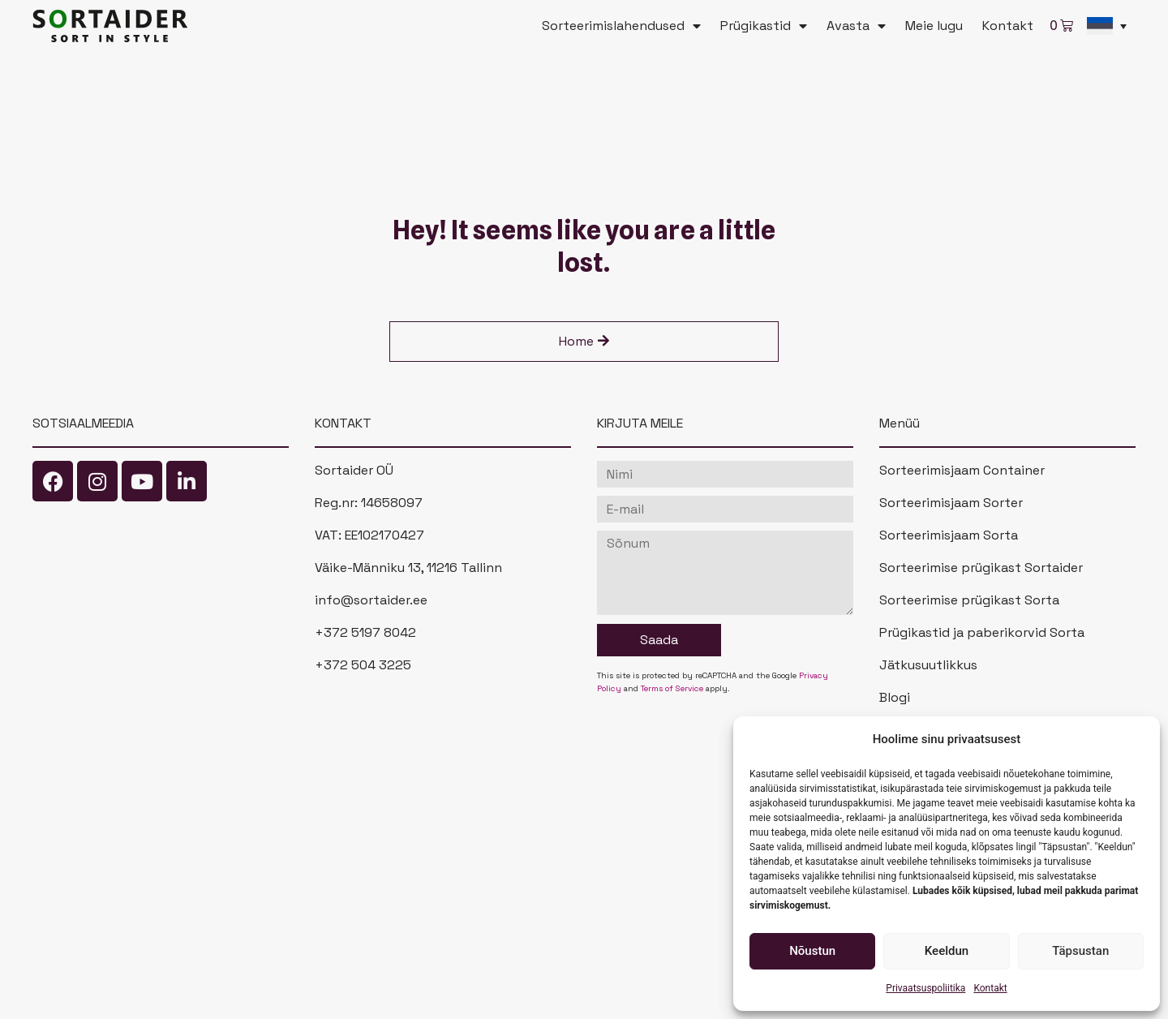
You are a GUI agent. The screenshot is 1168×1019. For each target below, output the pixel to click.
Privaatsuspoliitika (925, 988)
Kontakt (990, 988)
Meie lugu (934, 25)
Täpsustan (1080, 951)
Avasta (856, 26)
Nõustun (812, 951)
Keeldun (946, 951)
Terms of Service (672, 688)
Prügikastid (763, 26)
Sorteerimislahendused (621, 26)
